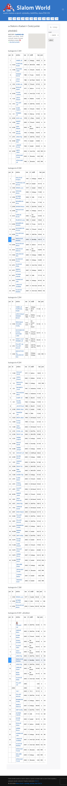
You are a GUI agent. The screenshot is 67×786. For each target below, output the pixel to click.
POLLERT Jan (19, 344)
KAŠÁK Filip (20, 474)
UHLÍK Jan (19, 118)
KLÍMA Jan (19, 84)
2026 (10, 18)
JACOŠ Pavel (20, 406)
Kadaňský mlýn (19, 34)
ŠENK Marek (19, 322)
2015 (57, 18)
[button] (37, 39)
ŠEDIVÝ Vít (19, 466)
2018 (44, 18)
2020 (36, 18)
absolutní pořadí (14, 42)
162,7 (17, 691)
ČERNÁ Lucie (19, 188)
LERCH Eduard (20, 314)
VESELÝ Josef (20, 339)
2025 (15, 18)
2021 (32, 18)
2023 (23, 18)
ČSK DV (37, 781)
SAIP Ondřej (20, 535)
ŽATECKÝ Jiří (20, 453)
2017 (49, 18)
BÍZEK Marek (20, 512)
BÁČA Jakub (20, 417)
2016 (53, 18)
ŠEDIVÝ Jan (20, 434)
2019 (40, 18)
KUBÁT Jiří (19, 398)
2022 (27, 18)
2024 (19, 18)
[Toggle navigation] (63, 9)
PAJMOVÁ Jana (20, 220)
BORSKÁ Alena (20, 206)
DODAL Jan (20, 431)
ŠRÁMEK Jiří (19, 341)
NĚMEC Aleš (20, 409)
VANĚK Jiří (19, 60)
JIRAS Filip (19, 137)
